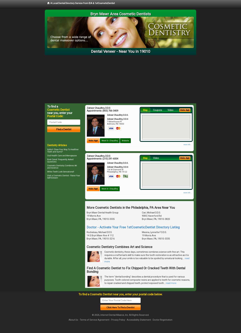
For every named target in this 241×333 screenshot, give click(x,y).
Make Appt (93, 141)
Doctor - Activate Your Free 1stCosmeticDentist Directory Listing (133, 227)
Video (170, 110)
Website (125, 141)
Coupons (157, 110)
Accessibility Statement (139, 320)
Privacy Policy (118, 320)
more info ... (187, 144)
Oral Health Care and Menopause (62, 156)
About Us (73, 320)
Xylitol (50, 149)
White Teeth (52, 172)
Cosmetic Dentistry (55, 165)
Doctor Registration (162, 320)
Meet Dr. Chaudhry (110, 141)
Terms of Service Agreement (94, 320)
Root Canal (52, 159)
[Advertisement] (120, 79)
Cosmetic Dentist (61, 175)
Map (145, 110)
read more (171, 283)
